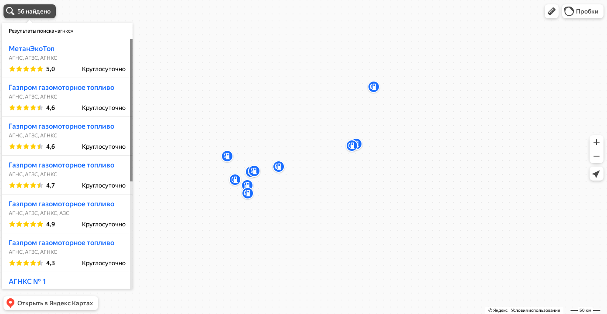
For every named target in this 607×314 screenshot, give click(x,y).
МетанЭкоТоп (32, 48)
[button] (552, 11)
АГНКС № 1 (27, 281)
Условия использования (535, 310)
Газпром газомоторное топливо (61, 87)
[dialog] (67, 156)
